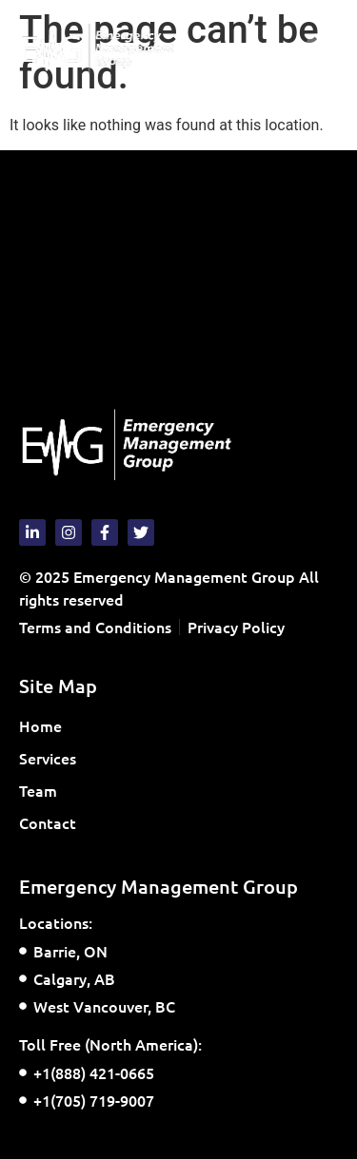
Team (38, 790)
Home (40, 725)
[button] (322, 49)
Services (52, 757)
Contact (47, 822)
